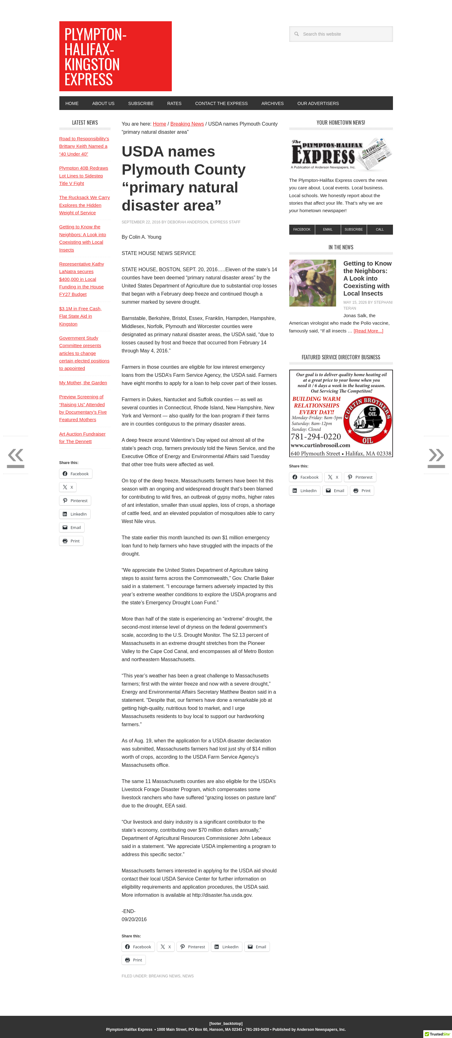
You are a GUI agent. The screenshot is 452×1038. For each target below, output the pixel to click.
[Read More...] (368, 330)
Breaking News (164, 976)
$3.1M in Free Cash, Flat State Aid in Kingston (80, 316)
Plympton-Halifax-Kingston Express (95, 56)
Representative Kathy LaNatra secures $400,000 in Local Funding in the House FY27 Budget (81, 279)
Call (380, 229)
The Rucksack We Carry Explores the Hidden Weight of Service (84, 205)
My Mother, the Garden (83, 382)
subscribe (354, 229)
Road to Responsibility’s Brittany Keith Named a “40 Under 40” (84, 146)
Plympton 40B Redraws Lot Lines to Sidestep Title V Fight (83, 175)
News (188, 976)
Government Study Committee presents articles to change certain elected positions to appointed (84, 353)
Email (327, 229)
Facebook (301, 229)
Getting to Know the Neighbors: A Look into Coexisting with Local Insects (368, 278)
